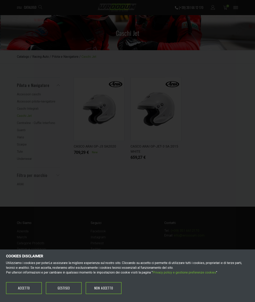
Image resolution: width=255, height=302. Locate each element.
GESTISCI (64, 288)
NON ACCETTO (103, 288)
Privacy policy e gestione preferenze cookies (184, 272)
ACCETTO (24, 288)
